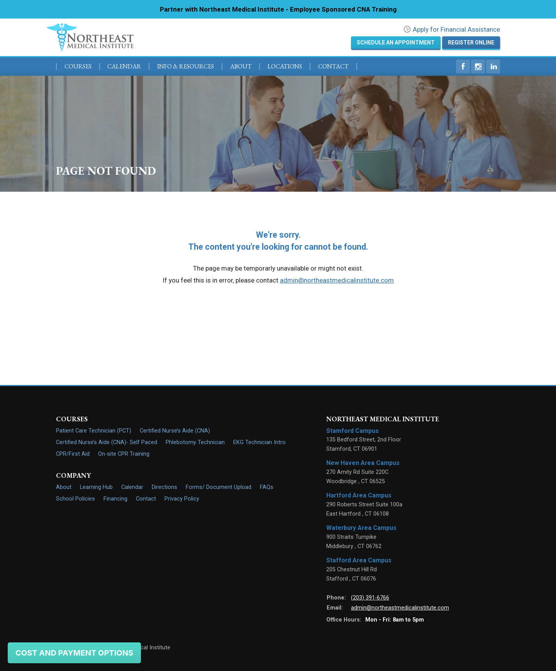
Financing (115, 499)
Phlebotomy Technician (195, 442)
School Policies (75, 499)
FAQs (266, 487)
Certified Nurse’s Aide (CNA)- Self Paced (106, 442)
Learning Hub (96, 487)
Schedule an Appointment (396, 42)
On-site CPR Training (123, 454)
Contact (333, 66)
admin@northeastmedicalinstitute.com (337, 280)
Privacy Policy (181, 499)
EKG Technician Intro (259, 442)
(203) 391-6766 (370, 597)
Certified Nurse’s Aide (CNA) (175, 430)
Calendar (124, 66)
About (241, 66)
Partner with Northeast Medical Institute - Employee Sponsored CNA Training (278, 9)
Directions (164, 487)
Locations (285, 66)
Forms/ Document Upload (218, 487)
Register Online (471, 42)
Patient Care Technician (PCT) (93, 430)
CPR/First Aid (73, 454)
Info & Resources (185, 66)
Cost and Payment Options (74, 652)
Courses (78, 66)
